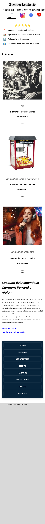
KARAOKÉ (22, 373)
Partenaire (10, 404)
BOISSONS (22, 352)
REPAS (22, 345)
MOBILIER (22, 394)
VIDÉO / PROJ (22, 380)
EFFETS (22, 387)
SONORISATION (22, 359)
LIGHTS (22, 366)
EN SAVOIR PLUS (22, 116)
